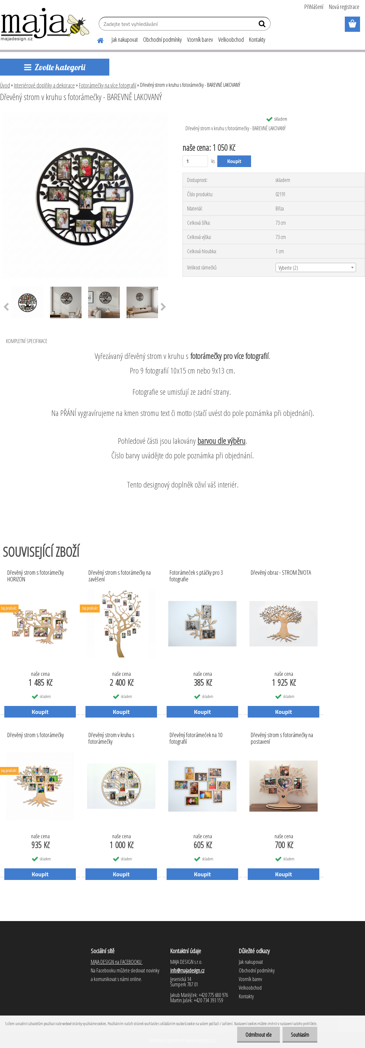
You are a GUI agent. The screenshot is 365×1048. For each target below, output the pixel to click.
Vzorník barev (200, 39)
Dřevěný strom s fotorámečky (35, 735)
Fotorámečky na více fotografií (107, 85)
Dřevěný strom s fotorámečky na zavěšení (119, 576)
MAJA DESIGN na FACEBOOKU (117, 961)
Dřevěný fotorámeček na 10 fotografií (196, 738)
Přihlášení (313, 7)
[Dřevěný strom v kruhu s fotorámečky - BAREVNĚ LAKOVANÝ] (85, 115)
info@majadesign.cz (187, 970)
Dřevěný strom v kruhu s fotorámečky (111, 738)
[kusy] (195, 161)
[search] (262, 25)
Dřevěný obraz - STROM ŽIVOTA (281, 572)
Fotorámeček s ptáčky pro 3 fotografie (196, 576)
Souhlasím (300, 1034)
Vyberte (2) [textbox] (288, 267)
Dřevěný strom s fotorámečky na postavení (282, 738)
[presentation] (163, 307)
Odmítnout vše (258, 1034)
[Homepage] (96, 39)
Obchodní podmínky (162, 39)
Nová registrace (344, 7)
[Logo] (45, 24)
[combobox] (316, 267)
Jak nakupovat (125, 39)
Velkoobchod (231, 39)
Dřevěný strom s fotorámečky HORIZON (35, 576)
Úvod (5, 85)
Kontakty (257, 39)
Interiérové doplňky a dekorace (44, 85)
